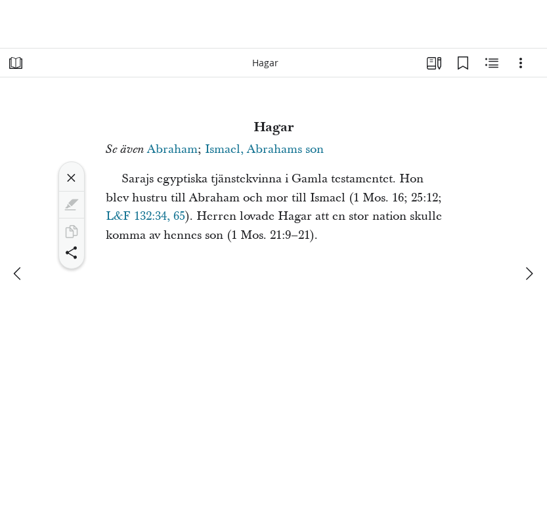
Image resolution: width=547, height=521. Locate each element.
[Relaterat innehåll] (492, 63)
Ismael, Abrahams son (264, 149)
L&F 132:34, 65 (145, 216)
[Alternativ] (521, 63)
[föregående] (18, 273)
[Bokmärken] (463, 63)
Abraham (172, 149)
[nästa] (528, 273)
